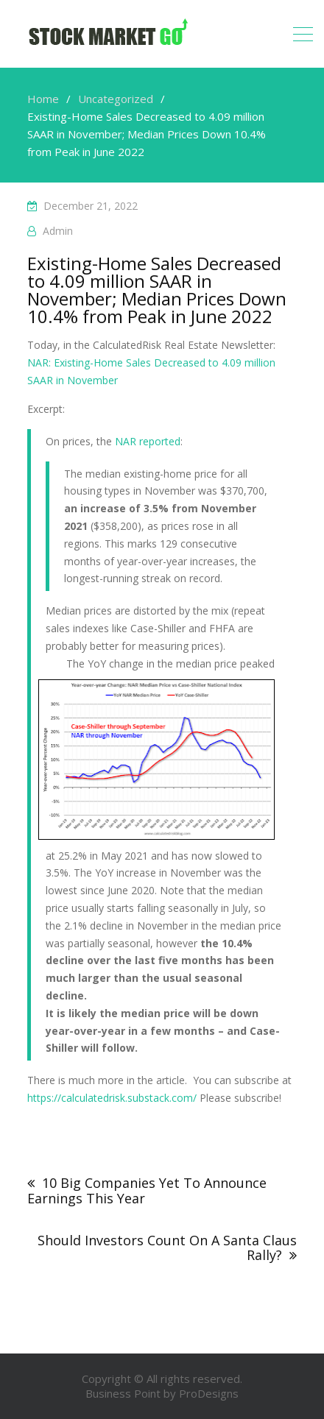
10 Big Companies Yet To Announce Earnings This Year (147, 1190)
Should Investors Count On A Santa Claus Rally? (167, 1247)
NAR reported (147, 441)
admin (58, 231)
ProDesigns (209, 1393)
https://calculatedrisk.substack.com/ (112, 1098)
